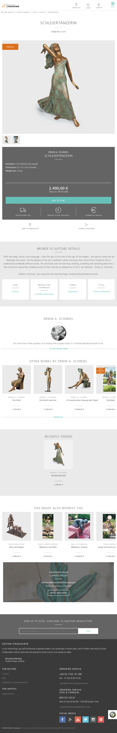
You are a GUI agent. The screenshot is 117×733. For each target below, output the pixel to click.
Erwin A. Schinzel (39, 12)
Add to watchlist (30, 226)
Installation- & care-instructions (15, 682)
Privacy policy (27, 728)
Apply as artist (8, 693)
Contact (5, 674)
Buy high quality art (8, 12)
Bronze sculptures (24, 12)
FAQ (4, 678)
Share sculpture (86, 226)
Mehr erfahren (58, 593)
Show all (58, 417)
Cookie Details (38, 728)
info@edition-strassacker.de (74, 683)
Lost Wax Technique (44, 294)
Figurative (72, 291)
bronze (15, 291)
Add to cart (58, 200)
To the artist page (58, 349)
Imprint (66, 728)
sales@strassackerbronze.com (75, 707)
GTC (60, 728)
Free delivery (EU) (23, 211)
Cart (88, 6)
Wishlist (76, 6)
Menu (113, 5)
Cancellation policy (51, 728)
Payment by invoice (94, 211)
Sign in (99, 6)
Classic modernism (101, 291)
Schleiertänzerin (53, 12)
